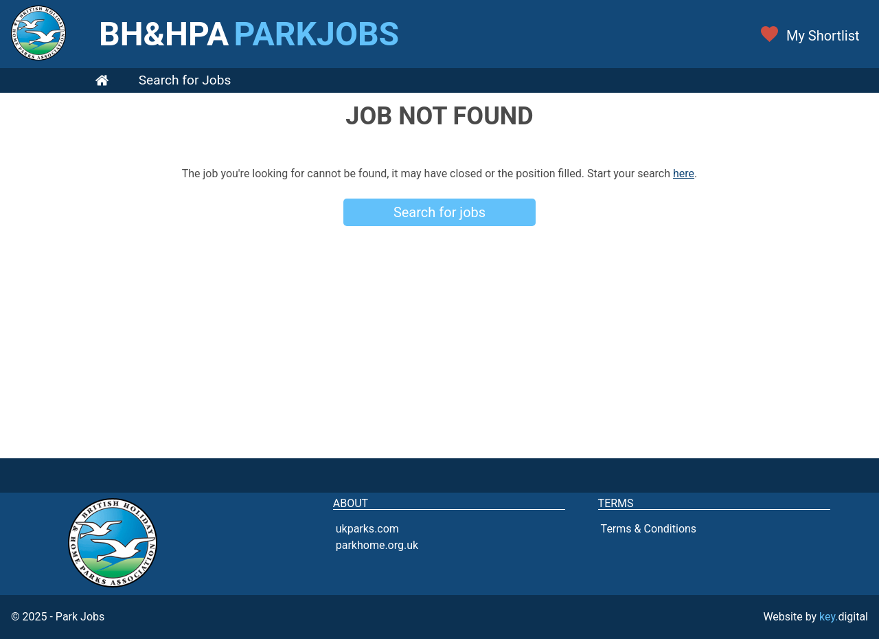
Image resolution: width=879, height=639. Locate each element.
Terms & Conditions (649, 528)
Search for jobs (439, 212)
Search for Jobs (185, 80)
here (683, 173)
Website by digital (815, 616)
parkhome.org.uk (377, 545)
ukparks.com (367, 528)
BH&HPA (249, 34)
